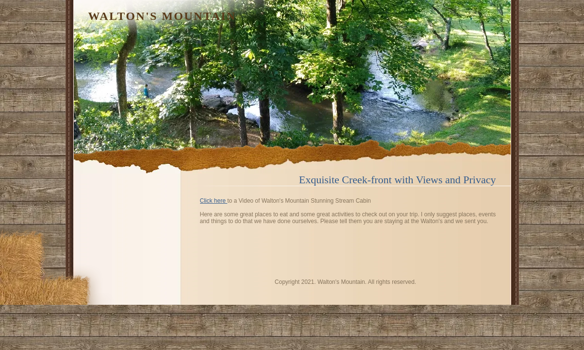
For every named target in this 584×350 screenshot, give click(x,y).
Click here (214, 200)
